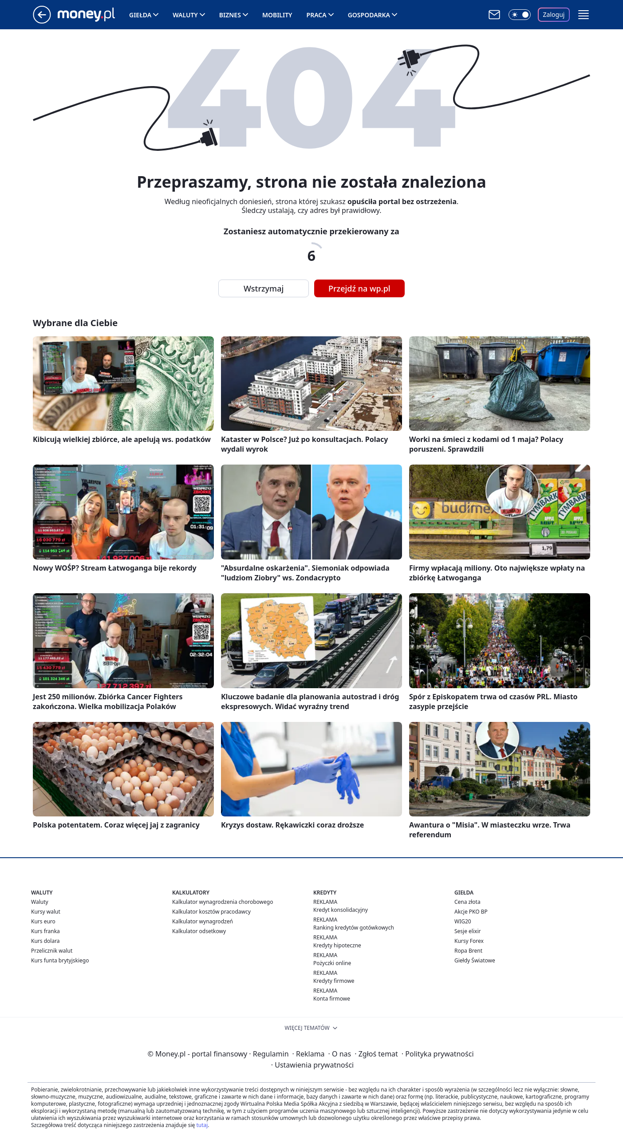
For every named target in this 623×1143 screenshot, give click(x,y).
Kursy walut (45, 911)
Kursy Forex (469, 941)
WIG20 (462, 921)
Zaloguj (554, 14)
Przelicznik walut (51, 950)
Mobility (277, 15)
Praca (317, 15)
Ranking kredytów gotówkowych (353, 927)
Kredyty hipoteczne (337, 945)
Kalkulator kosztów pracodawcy (211, 911)
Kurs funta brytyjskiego (60, 960)
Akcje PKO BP (471, 911)
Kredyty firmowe (334, 981)
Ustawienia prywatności (312, 1065)
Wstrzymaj (264, 288)
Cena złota (467, 902)
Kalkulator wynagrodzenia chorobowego (222, 902)
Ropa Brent (468, 950)
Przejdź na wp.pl (359, 288)
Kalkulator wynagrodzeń (202, 921)
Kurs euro (43, 921)
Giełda (140, 15)
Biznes (230, 15)
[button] (583, 15)
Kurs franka (45, 931)
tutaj (202, 1125)
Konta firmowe (331, 998)
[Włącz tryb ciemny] (520, 14)
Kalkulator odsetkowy (199, 931)
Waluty (185, 15)
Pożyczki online (332, 963)
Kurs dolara (45, 941)
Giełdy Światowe (474, 960)
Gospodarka (369, 15)
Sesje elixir (467, 931)
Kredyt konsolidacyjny (340, 910)
